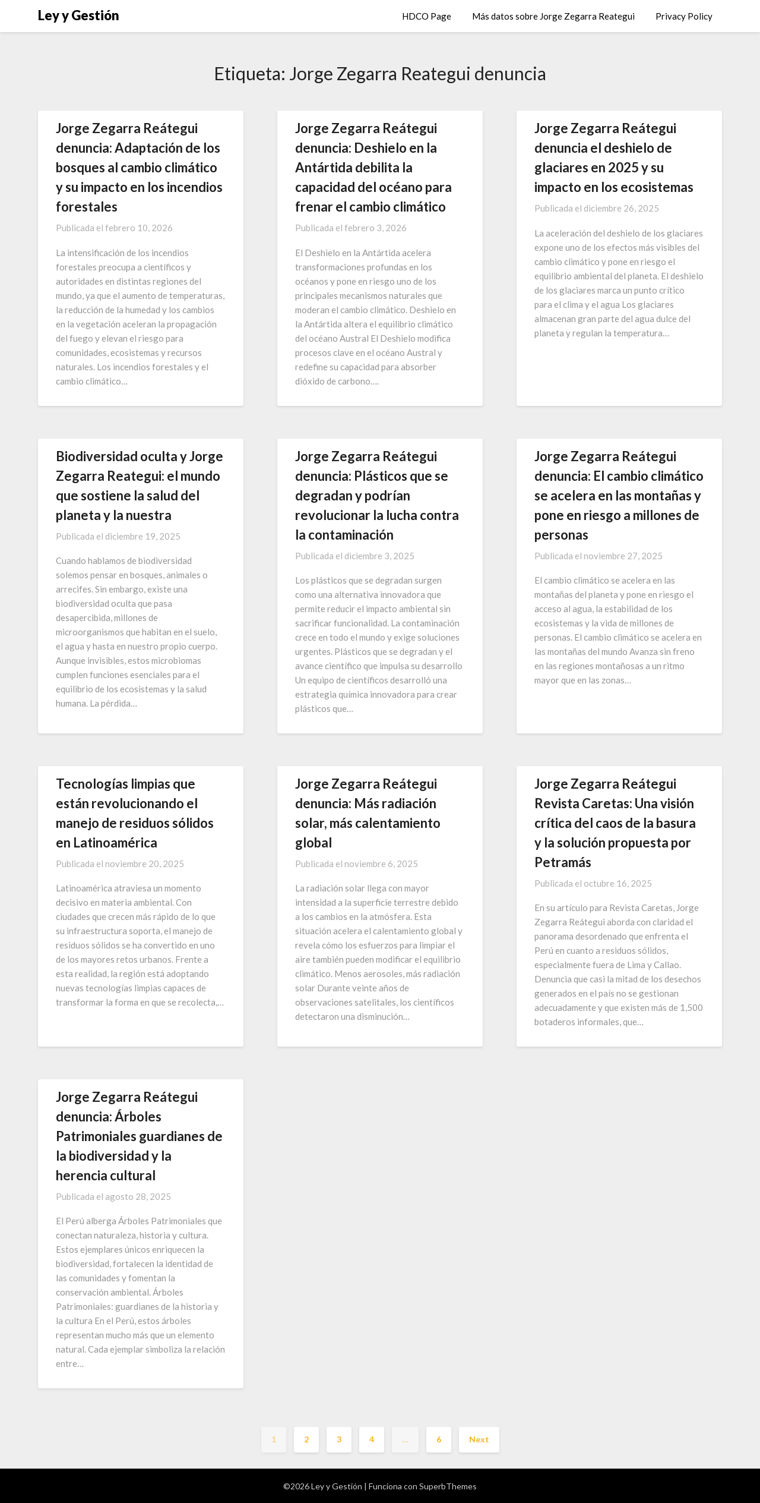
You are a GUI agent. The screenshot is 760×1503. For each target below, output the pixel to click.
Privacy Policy (684, 16)
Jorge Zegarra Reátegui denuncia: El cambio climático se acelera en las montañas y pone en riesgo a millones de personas (619, 495)
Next (479, 1439)
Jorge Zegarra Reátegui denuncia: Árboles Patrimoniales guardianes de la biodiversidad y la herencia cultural (139, 1136)
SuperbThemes (448, 1486)
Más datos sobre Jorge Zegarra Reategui (553, 16)
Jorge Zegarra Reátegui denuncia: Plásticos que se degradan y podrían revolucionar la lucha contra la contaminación (377, 495)
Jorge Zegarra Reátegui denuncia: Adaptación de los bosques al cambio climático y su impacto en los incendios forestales (139, 167)
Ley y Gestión (78, 15)
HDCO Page (426, 16)
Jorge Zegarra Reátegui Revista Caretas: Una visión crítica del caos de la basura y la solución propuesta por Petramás (615, 823)
